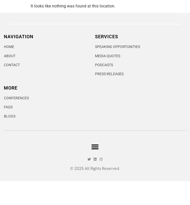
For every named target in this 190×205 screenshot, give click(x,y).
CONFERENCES (16, 122)
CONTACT (12, 89)
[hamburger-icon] (180, 15)
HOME (9, 71)
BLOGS (9, 140)
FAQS (8, 131)
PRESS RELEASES (109, 98)
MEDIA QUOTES (107, 80)
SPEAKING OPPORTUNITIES (117, 71)
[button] (95, 170)
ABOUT (9, 80)
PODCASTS (104, 89)
